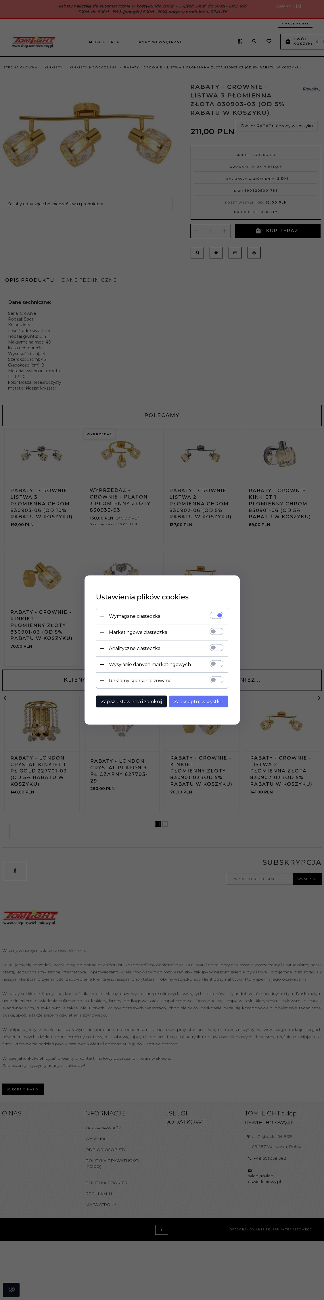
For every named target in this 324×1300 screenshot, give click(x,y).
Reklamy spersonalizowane (140, 680)
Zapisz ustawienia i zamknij (131, 701)
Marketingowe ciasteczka (138, 632)
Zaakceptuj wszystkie (198, 701)
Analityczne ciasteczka (134, 648)
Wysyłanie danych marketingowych (150, 664)
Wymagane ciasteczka (134, 616)
